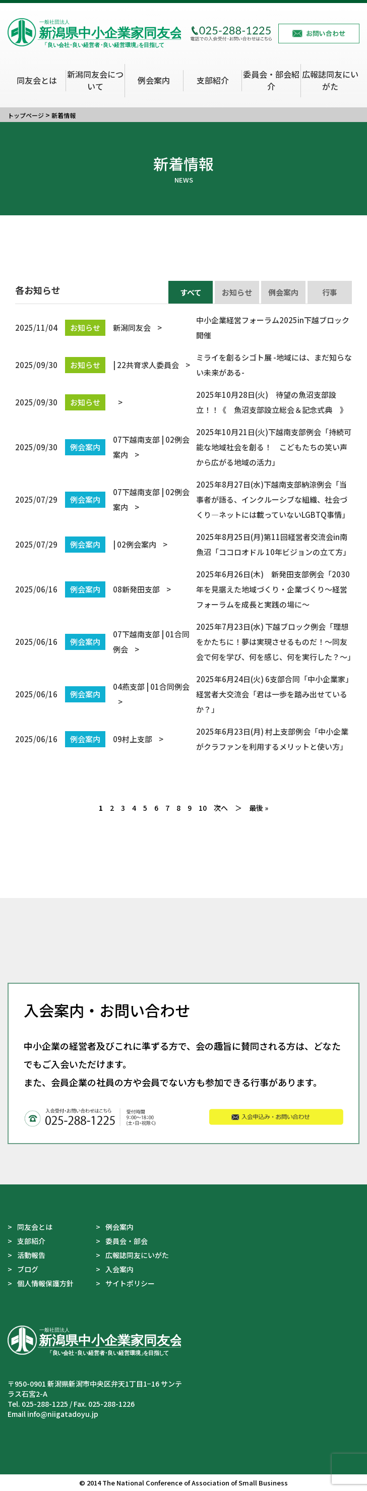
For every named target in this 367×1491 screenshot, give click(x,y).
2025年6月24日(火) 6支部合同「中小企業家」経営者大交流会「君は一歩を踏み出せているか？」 (182, 694)
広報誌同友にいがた (330, 80)
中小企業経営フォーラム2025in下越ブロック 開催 (183, 327)
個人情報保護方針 (45, 1283)
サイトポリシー (130, 1283)
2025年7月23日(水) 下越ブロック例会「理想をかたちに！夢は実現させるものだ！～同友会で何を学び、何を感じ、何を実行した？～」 (183, 641)
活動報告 (31, 1255)
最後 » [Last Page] (258, 808)
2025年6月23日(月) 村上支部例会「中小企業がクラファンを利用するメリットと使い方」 (181, 739)
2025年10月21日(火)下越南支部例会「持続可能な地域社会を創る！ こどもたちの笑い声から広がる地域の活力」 (183, 447)
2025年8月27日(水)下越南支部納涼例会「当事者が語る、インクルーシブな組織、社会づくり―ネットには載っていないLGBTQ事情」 (182, 499)
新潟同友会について (95, 80)
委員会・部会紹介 (271, 80)
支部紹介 (213, 80)
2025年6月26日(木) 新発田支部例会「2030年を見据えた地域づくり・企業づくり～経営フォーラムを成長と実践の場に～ (182, 589)
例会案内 (154, 80)
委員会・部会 (126, 1241)
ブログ (27, 1269)
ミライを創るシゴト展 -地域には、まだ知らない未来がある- (183, 365)
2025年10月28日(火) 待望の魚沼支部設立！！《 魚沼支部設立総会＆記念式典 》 (181, 402)
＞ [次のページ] (238, 808)
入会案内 (119, 1269)
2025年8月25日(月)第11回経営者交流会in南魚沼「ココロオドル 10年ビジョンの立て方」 (182, 544)
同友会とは (37, 80)
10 (203, 808)
